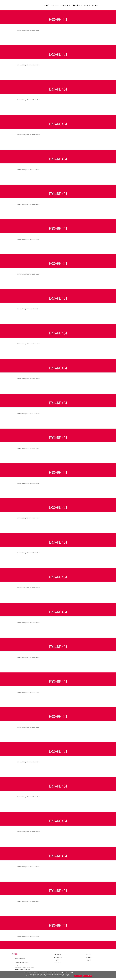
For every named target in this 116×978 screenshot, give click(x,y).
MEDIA (86, 5)
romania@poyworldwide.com (22, 969)
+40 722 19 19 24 (24, 962)
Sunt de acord (78, 975)
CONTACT (95, 5)
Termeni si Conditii (87, 975)
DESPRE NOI (54, 5)
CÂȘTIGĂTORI (76, 5)
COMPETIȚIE (64, 5)
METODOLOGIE (58, 957)
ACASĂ (47, 5)
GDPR (88, 960)
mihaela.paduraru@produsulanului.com (24, 967)
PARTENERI (58, 963)
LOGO (57, 960)
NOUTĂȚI (88, 954)
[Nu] (114, 974)
